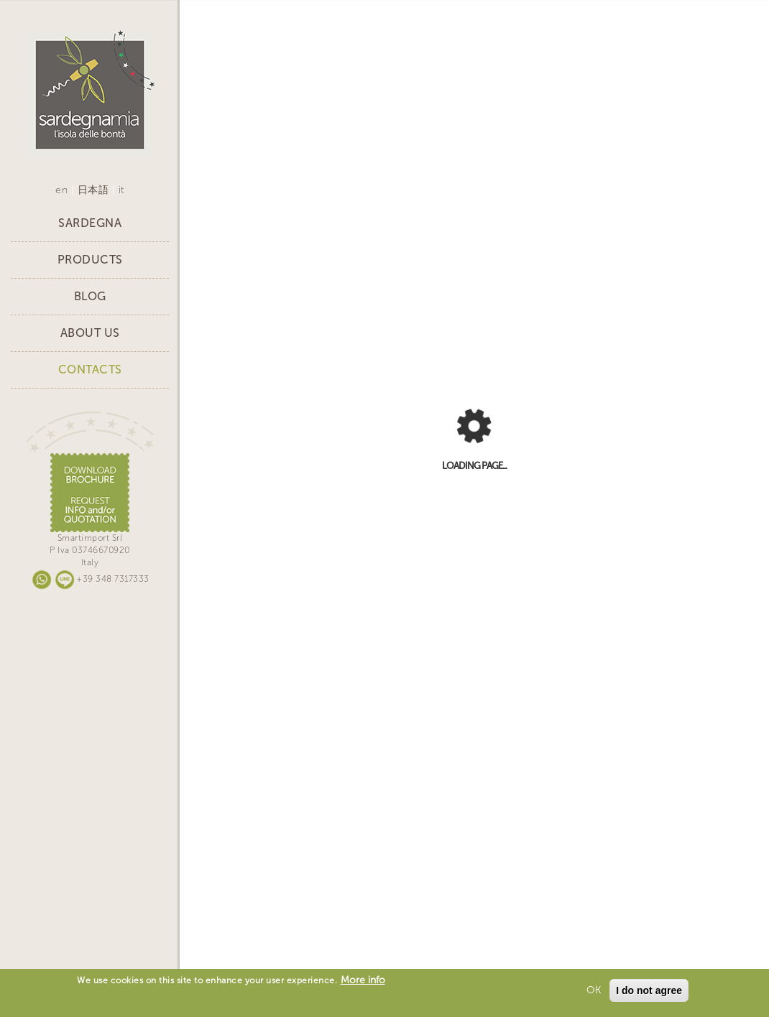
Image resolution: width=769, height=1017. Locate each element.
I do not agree (649, 990)
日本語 (93, 190)
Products (90, 259)
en (61, 190)
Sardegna (89, 223)
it (121, 190)
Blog (90, 296)
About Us (90, 333)
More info (363, 980)
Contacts (90, 369)
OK (593, 990)
